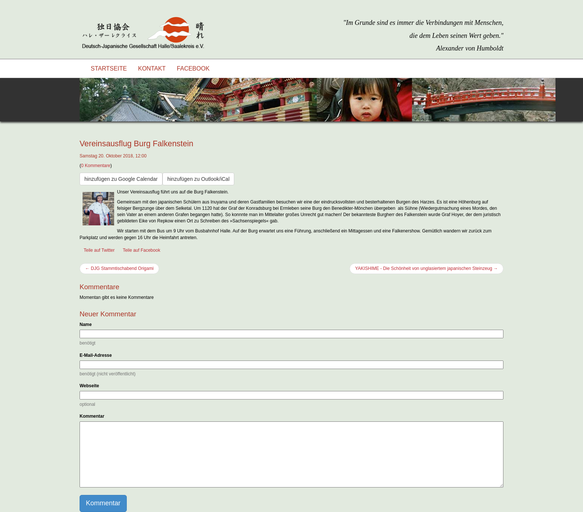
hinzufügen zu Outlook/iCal (198, 179)
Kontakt (151, 68)
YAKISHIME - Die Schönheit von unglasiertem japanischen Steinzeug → (426, 268)
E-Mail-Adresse (96, 355)
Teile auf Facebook (141, 250)
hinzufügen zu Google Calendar (121, 179)
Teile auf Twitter (99, 250)
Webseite (89, 385)
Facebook (193, 68)
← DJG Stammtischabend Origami (119, 268)
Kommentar (92, 416)
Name (86, 324)
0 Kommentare (95, 165)
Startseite (109, 68)
